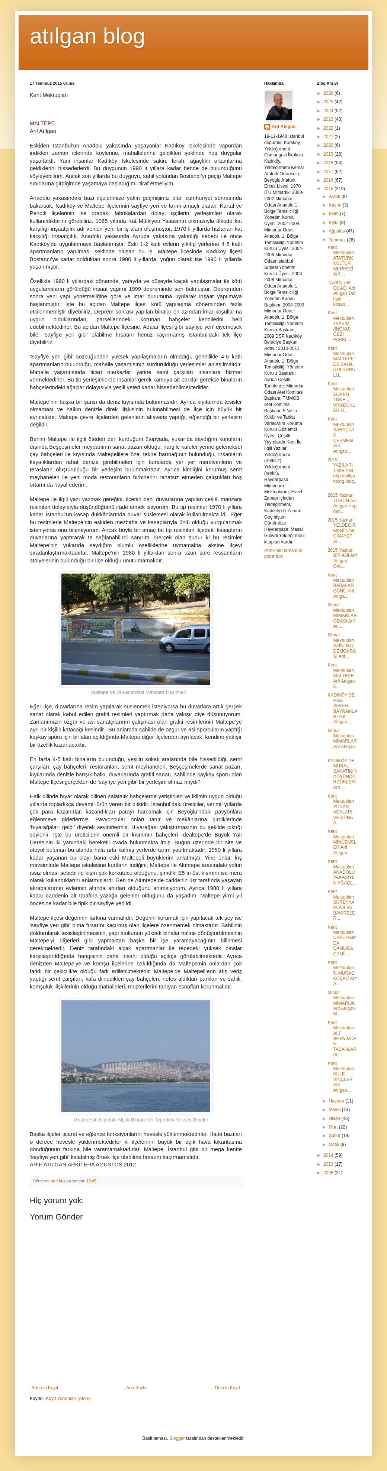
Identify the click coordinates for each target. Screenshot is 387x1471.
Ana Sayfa (136, 1387)
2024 (329, 110)
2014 (329, 1155)
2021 (329, 136)
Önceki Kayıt (227, 1387)
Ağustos (337, 231)
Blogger (177, 1438)
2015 (329, 188)
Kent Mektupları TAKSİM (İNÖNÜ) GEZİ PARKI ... (340, 326)
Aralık (335, 196)
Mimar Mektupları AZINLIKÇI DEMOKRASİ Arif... (341, 645)
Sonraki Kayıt (45, 1387)
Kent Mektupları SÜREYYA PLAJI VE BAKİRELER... (341, 905)
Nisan (335, 1118)
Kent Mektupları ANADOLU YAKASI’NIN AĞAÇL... (341, 872)
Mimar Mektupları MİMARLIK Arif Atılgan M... (341, 1003)
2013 (329, 1164)
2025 (329, 101)
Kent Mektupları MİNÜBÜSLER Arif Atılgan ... (341, 842)
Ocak (334, 1144)
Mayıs (335, 1109)
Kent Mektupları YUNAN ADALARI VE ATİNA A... (340, 809)
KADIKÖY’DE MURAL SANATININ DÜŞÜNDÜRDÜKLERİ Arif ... (341, 774)
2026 (329, 93)
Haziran (337, 1101)
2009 (329, 1172)
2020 (329, 145)
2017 (329, 171)
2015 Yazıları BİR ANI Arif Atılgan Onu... (341, 558)
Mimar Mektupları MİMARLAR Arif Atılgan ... (341, 741)
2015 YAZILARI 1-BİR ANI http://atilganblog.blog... (341, 473)
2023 (329, 119)
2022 (329, 128)
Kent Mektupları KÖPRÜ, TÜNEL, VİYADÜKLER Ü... (341, 397)
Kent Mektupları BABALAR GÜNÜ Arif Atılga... (340, 585)
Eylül (334, 222)
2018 (329, 162)
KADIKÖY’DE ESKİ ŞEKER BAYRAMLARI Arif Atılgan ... (342, 708)
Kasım (335, 205)
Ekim (334, 213)
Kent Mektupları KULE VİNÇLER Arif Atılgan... (340, 1077)
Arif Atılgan (283, 126)
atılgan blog (87, 35)
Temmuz (338, 240)
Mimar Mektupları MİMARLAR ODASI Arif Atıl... (341, 615)
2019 (329, 154)
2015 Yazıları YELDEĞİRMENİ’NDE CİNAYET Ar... (341, 530)
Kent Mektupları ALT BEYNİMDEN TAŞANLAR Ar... (341, 1038)
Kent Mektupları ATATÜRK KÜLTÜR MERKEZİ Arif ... (340, 261)
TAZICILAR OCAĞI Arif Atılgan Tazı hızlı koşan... (341, 293)
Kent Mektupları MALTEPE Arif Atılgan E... (341, 675)
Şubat (335, 1135)
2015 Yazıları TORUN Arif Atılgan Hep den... (341, 503)
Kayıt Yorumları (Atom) (68, 1398)
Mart (334, 1127)
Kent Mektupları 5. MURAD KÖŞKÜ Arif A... (341, 973)
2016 (329, 180)
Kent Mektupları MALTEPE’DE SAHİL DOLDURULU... (341, 362)
